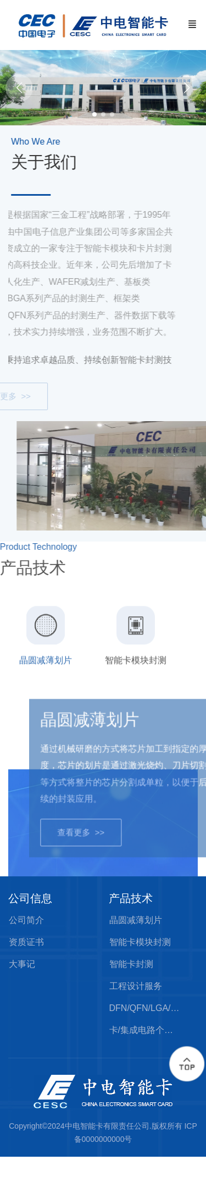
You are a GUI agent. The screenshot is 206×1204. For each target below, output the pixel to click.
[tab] (45, 669)
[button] (187, 88)
